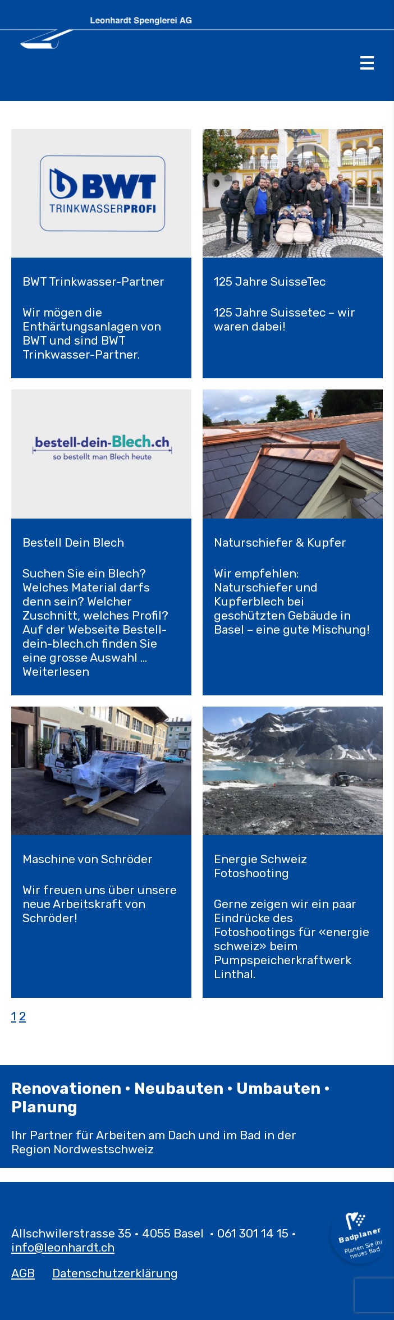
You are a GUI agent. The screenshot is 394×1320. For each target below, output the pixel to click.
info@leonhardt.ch (62, 1247)
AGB (23, 1273)
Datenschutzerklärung (115, 1273)
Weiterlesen (55, 671)
